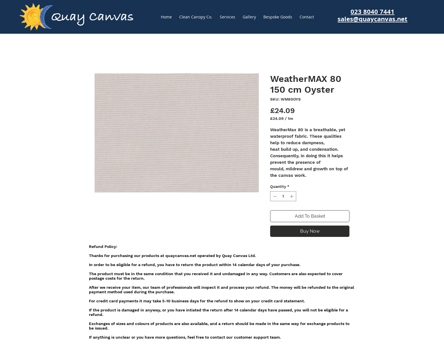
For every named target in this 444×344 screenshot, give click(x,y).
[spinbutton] (283, 196)
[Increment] (292, 196)
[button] (278, 17)
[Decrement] (274, 196)
